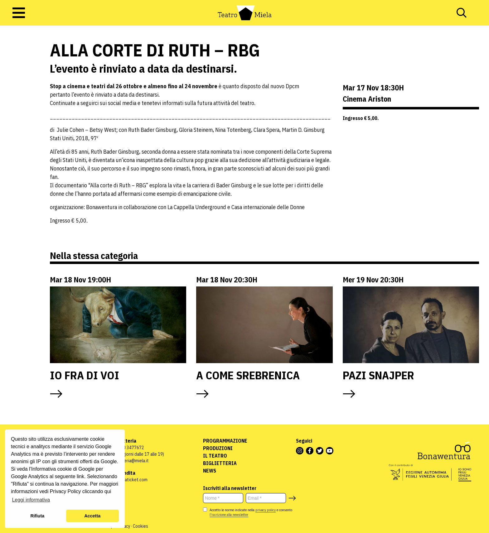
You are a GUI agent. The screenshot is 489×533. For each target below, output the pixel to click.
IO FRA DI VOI (84, 375)
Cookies (140, 526)
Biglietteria (220, 463)
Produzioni (218, 448)
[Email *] (266, 498)
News (209, 471)
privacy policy (265, 509)
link (80, 476)
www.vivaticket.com (129, 480)
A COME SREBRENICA (248, 375)
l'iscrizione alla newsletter (229, 514)
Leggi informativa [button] (31, 499)
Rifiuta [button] (37, 515)
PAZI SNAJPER (378, 375)
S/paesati (20, 67)
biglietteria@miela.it (129, 460)
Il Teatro (215, 456)
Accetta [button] (92, 515)
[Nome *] (223, 498)
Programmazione (225, 441)
